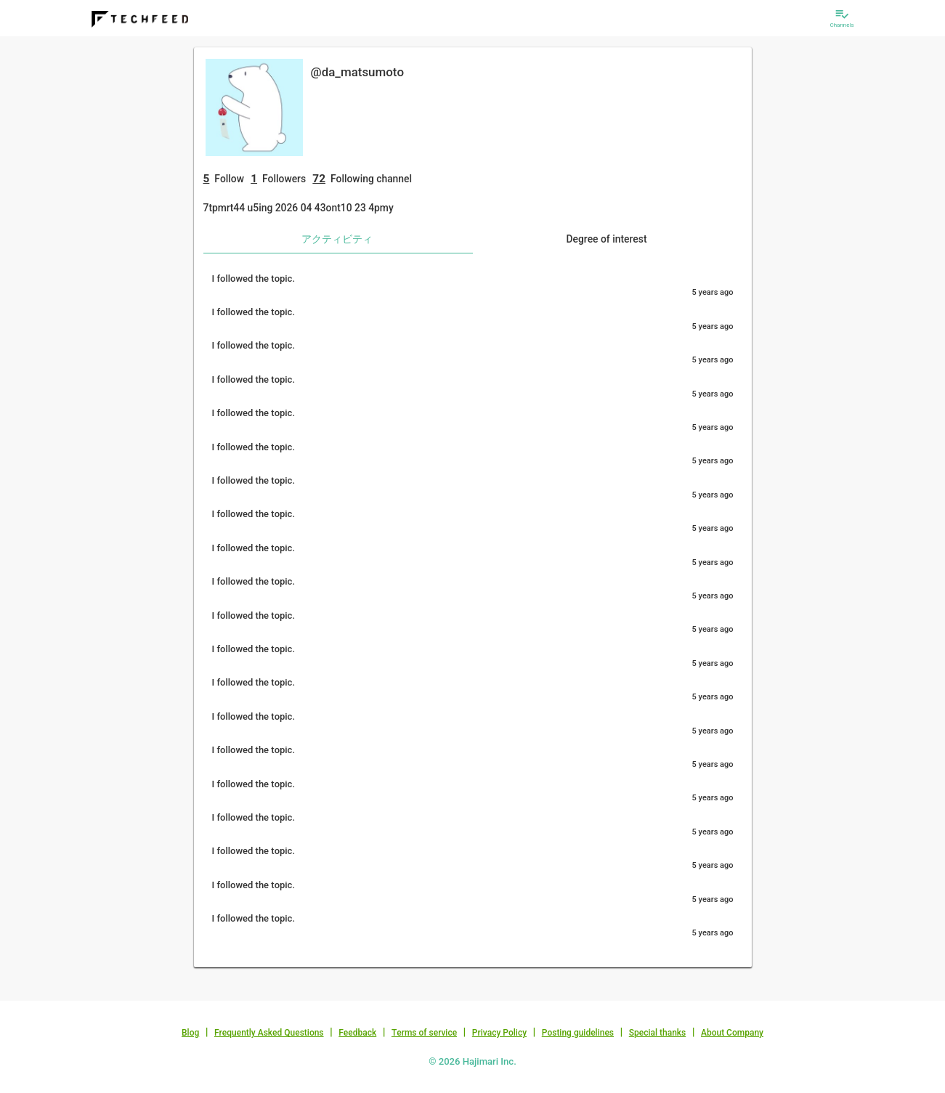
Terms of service (424, 1033)
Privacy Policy (499, 1033)
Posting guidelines (578, 1033)
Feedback (357, 1033)
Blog (190, 1033)
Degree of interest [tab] (606, 239)
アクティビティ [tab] (337, 239)
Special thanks (657, 1033)
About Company (732, 1033)
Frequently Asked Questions (269, 1033)
